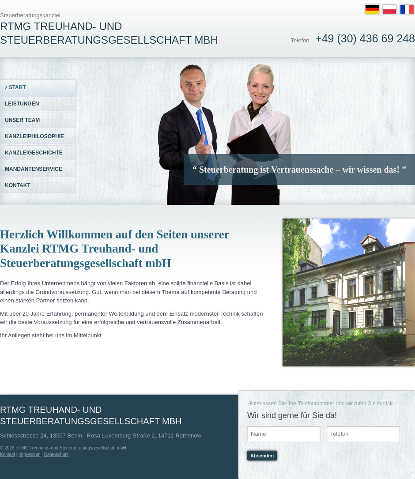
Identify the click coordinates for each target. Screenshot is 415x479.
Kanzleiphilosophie (34, 136)
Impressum (29, 454)
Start (15, 87)
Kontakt (17, 185)
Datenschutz (56, 454)
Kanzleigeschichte (34, 153)
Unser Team (22, 120)
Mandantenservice (33, 169)
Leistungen (22, 104)
